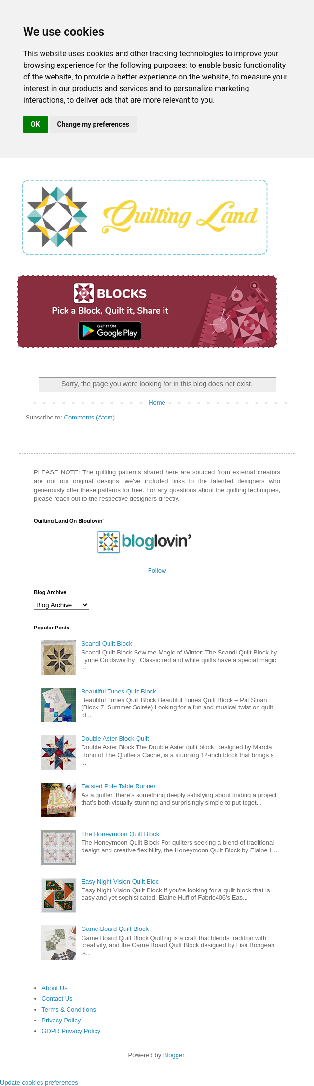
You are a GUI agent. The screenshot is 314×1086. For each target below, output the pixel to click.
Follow (157, 570)
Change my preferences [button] (93, 124)
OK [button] (35, 124)
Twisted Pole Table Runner (118, 786)
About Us (54, 988)
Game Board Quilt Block (114, 928)
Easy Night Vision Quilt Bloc (120, 881)
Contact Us (56, 998)
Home (157, 402)
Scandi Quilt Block (106, 643)
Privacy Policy (61, 1020)
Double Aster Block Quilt (115, 738)
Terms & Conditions (68, 1009)
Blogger (173, 1055)
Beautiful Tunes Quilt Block (118, 691)
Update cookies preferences (39, 1082)
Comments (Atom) (89, 417)
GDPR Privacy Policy (70, 1030)
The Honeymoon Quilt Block (120, 833)
